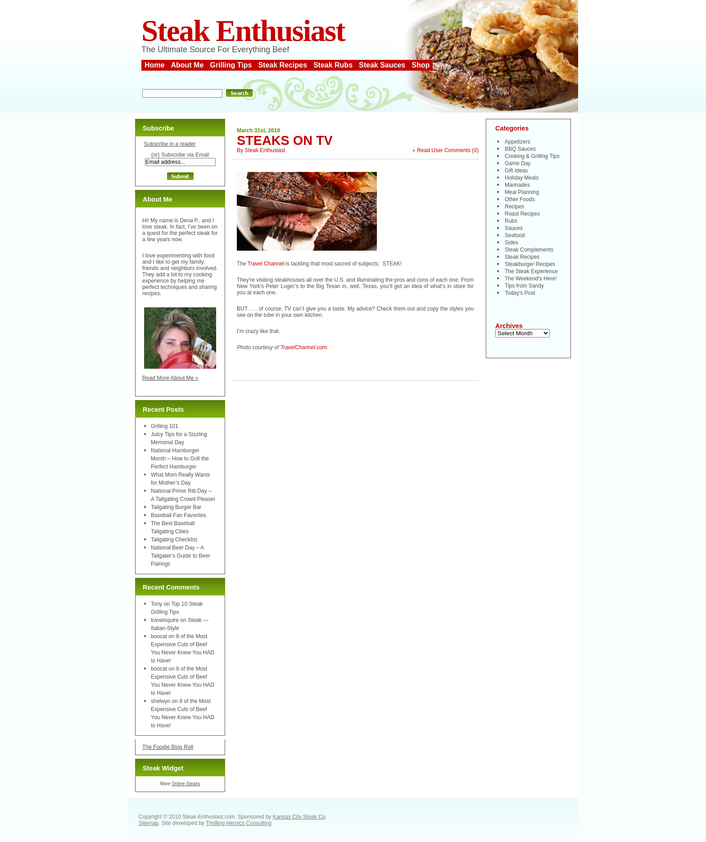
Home (154, 65)
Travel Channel (266, 264)
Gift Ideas (516, 170)
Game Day (517, 163)
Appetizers (517, 142)
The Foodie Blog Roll (167, 747)
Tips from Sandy (524, 286)
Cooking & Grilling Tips (532, 156)
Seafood (515, 235)
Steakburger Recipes (530, 264)
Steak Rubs (333, 65)
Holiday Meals (522, 178)
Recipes (514, 206)
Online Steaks (186, 783)
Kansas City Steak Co (299, 817)
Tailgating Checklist (174, 539)
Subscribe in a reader (169, 144)
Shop (421, 65)
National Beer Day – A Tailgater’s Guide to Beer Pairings (180, 556)
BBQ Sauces (520, 149)
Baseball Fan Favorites (178, 515)
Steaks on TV (285, 140)
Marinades (517, 185)
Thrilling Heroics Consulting (239, 823)
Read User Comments (444, 150)
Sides (511, 242)
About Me (187, 65)
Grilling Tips (231, 65)
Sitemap (148, 823)
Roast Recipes (522, 214)
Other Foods (520, 199)
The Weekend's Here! (531, 278)
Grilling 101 (164, 426)
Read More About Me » (170, 378)
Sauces (514, 228)
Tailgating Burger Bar (176, 507)
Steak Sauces (382, 65)
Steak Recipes (282, 65)
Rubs (511, 221)
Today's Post (520, 293)
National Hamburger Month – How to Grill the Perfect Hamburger (180, 458)
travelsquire (165, 620)
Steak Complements (529, 250)
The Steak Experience (531, 271)
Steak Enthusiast (243, 31)
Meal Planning (522, 192)
